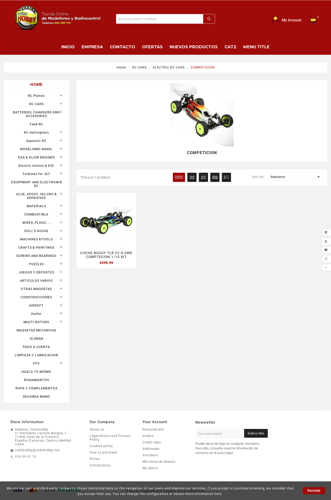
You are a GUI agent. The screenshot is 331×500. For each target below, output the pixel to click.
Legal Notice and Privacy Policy (110, 437)
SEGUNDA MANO (36, 396)
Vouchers (150, 455)
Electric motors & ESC (36, 165)
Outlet (36, 314)
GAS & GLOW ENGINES (36, 157)
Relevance (296, 177)
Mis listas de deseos (159, 461)
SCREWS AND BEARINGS (36, 256)
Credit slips (152, 442)
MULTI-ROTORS (36, 322)
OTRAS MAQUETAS (36, 289)
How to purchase (103, 452)
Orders (148, 436)
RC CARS (36, 104)
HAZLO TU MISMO (36, 372)
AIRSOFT (36, 305)
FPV (36, 363)
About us (97, 429)
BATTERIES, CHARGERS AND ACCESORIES (36, 114)
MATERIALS (36, 206)
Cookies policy (101, 446)
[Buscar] (159, 18)
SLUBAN (36, 338)
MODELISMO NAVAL (36, 149)
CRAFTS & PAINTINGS (36, 247)
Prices (95, 459)
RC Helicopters (36, 132)
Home (36, 84)
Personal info (153, 429)
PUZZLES (36, 264)
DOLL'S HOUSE (36, 231)
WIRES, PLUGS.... (36, 222)
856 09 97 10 (25, 456)
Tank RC (36, 124)
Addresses (151, 449)
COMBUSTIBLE (36, 214)
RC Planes (36, 96)
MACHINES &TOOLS (36, 239)
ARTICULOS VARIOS (36, 280)
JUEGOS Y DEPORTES (36, 272)
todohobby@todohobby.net (37, 450)
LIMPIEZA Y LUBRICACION (36, 355)
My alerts (150, 468)
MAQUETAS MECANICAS (36, 330)
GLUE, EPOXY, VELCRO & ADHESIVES (36, 196)
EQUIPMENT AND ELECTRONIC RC (36, 184)
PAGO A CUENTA (36, 347)
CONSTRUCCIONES (36, 297)
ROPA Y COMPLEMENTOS (36, 388)
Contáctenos (100, 465)
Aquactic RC (36, 141)
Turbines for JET (36, 174)
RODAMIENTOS (36, 380)
